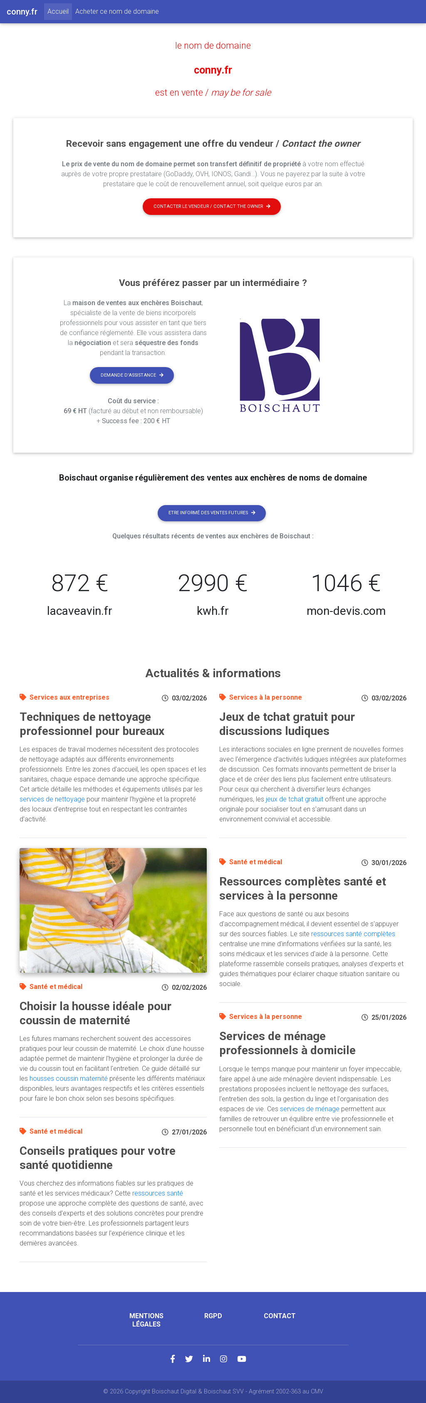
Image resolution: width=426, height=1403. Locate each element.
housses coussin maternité (69, 1078)
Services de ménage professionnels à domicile (287, 1043)
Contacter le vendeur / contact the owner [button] (212, 206)
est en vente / (213, 92)
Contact (280, 1316)
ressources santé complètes (353, 934)
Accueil (59, 10)
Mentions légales (146, 1320)
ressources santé (157, 1193)
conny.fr (213, 69)
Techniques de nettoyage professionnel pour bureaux (92, 724)
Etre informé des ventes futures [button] (211, 512)
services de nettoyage (52, 799)
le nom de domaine (213, 45)
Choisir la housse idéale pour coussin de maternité (95, 1013)
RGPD (213, 1316)
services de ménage (309, 1108)
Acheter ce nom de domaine (117, 11)
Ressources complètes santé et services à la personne (302, 888)
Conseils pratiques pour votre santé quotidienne (98, 1158)
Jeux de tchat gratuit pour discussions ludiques (287, 724)
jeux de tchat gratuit (294, 799)
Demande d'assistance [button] (132, 374)
